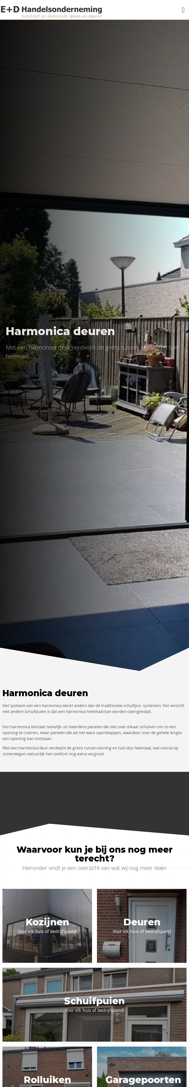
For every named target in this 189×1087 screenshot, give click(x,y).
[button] (183, 10)
